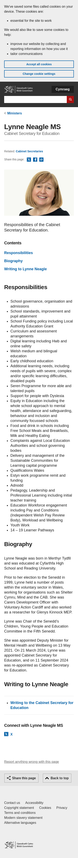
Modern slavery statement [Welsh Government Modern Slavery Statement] (23, 817)
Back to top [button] (60, 778)
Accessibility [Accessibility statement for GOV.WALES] (34, 803)
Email (41, 160)
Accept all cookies (39, 64)
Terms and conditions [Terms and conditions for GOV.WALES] (20, 812)
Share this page (24, 778)
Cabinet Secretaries (29, 151)
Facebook (35, 160)
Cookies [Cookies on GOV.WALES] (45, 808)
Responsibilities (18, 253)
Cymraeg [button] (63, 89)
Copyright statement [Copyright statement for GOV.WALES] (19, 808)
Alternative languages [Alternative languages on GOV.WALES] (20, 822)
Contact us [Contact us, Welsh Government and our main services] (12, 803)
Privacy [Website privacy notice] (61, 808)
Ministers (14, 113)
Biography (13, 261)
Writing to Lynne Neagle (25, 269)
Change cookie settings (39, 73)
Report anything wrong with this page (31, 761)
